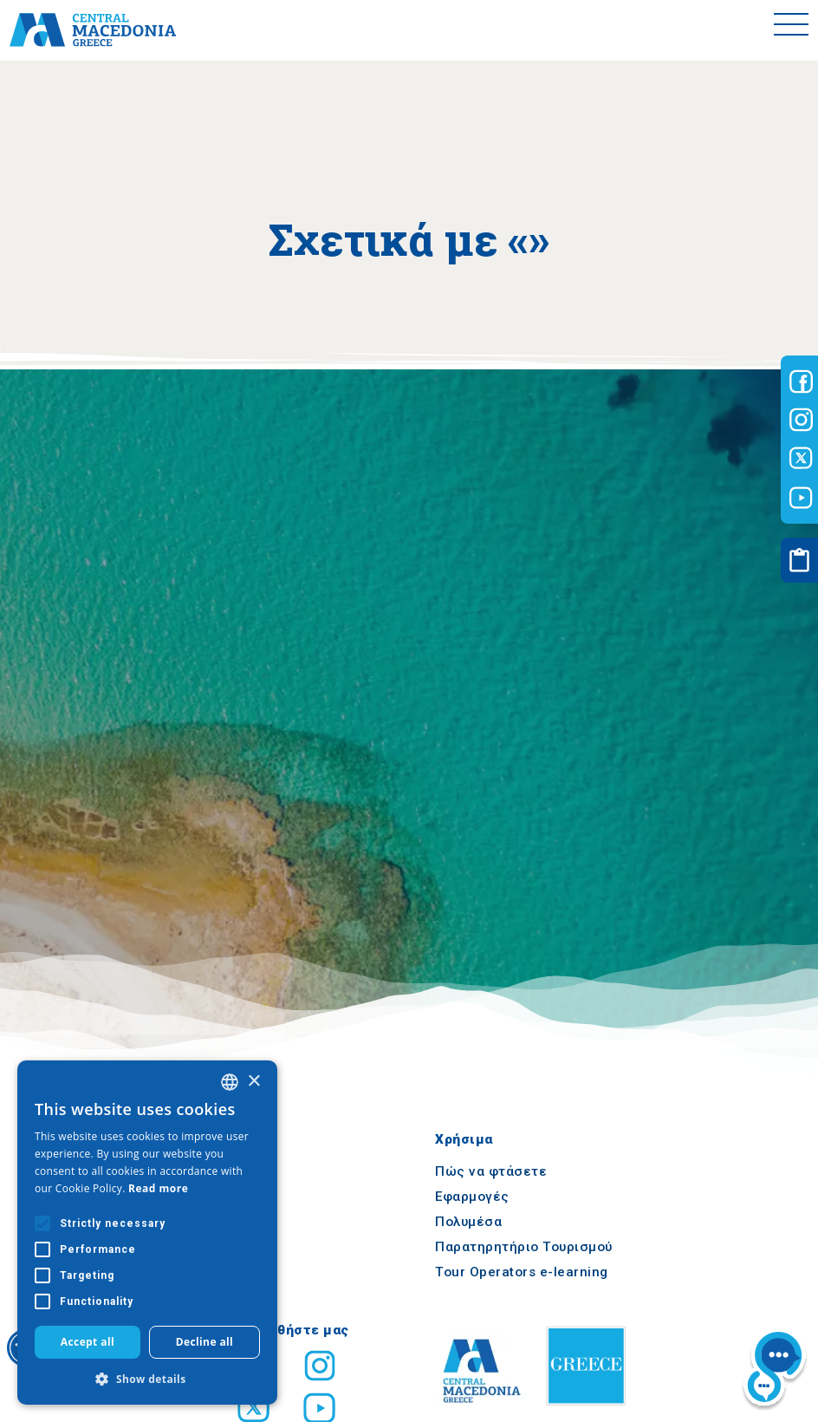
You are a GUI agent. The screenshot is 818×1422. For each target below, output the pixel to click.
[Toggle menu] (791, 30)
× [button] (253, 1081)
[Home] (93, 30)
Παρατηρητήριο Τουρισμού (524, 1247)
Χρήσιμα (464, 1139)
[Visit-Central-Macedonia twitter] (801, 458)
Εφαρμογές (472, 1196)
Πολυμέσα (468, 1222)
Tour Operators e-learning (521, 1272)
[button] (147, 1378)
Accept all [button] (87, 1341)
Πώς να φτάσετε (491, 1171)
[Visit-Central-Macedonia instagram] (801, 419)
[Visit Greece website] (590, 1410)
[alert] (147, 1232)
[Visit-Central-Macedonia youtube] (801, 497)
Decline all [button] (205, 1341)
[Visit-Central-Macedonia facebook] (801, 381)
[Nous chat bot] (774, 1370)
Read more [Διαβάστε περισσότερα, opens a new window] (158, 1188)
